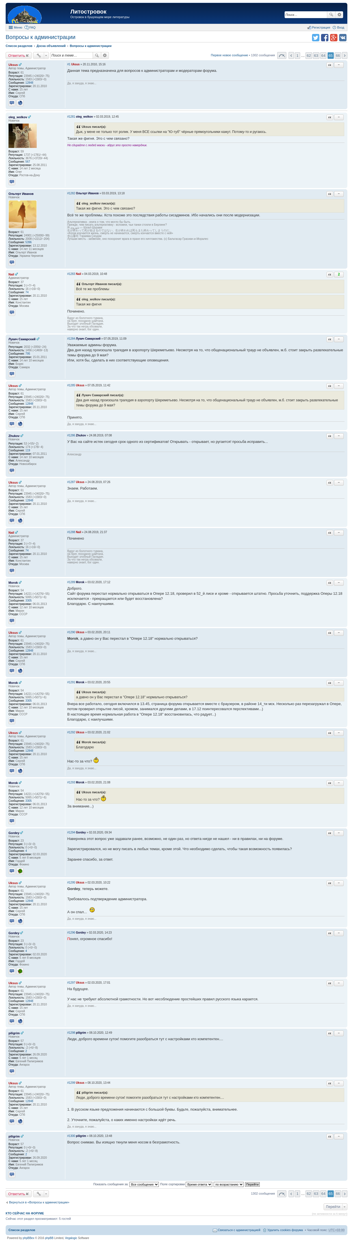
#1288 (71, 532)
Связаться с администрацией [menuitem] (239, 1230)
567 (27, 161)
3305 (28, 600)
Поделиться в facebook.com (324, 37)
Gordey (14, 833)
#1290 (71, 632)
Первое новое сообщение (229, 55)
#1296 (71, 932)
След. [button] (344, 55)
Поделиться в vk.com (342, 37)
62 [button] (309, 55)
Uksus (13, 64)
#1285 (71, 385)
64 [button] (323, 55)
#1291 (71, 682)
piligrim (14, 1033)
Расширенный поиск (339, 14)
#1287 (71, 482)
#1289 (71, 582)
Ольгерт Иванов (21, 193)
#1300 (71, 1135)
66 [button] (338, 55)
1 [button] (297, 55)
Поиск (331, 14)
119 (27, 450)
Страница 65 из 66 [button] (281, 55)
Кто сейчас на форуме (25, 1213)
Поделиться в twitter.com (315, 37)
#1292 (71, 732)
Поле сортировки (186, 1184)
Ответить (16, 55)
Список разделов (21, 1230)
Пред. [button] (291, 55)
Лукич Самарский (22, 339)
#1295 (71, 882)
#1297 (71, 982)
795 (27, 353)
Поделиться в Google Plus (333, 37)
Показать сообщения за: (126, 1184)
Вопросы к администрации (40, 37)
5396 (28, 242)
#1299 (71, 1082)
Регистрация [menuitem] (321, 27)
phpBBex (28, 1238)
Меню (18, 27)
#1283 (71, 273)
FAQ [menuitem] (32, 27)
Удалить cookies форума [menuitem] (285, 1230)
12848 (29, 82)
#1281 (71, 116)
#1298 (71, 1032)
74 (27, 292)
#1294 (71, 832)
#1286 (71, 435)
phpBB (49, 1238)
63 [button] (316, 55)
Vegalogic (71, 1238)
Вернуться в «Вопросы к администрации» (39, 1202)
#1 (68, 64)
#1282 (71, 193)
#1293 (71, 782)
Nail (11, 274)
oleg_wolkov (17, 117)
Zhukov (14, 436)
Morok (13, 582)
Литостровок (88, 11)
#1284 (71, 338)
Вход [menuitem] (340, 27)
